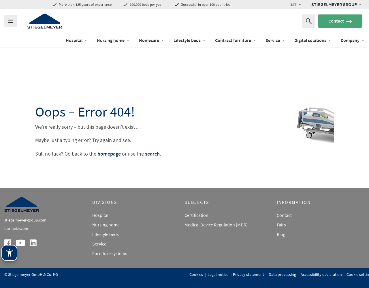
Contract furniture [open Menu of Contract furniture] (235, 40)
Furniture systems (109, 253)
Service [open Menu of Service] (275, 40)
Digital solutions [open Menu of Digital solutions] (313, 40)
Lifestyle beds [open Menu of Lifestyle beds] (190, 40)
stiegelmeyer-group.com (25, 220)
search (152, 153)
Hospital (100, 215)
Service (99, 244)
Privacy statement (249, 274)
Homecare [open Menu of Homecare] (151, 40)
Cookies (196, 274)
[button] (295, 4)
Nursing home (106, 225)
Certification (196, 215)
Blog (281, 234)
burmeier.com (16, 228)
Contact (340, 21)
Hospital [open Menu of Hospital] (77, 40)
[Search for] (308, 21)
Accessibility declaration (321, 274)
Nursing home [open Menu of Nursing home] (113, 40)
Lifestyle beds (105, 234)
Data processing (283, 274)
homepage (109, 153)
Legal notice (218, 274)
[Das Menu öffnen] (10, 21)
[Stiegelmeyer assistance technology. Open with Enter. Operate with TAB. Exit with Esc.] (9, 253)
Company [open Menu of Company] (353, 40)
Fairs (281, 225)
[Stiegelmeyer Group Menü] (336, 4)
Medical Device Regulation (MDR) (216, 225)
